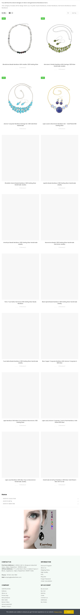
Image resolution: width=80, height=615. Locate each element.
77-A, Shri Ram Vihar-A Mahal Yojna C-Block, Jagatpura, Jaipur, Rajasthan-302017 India (20, 570)
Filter (3, 13)
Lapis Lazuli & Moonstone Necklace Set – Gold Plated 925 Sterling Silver (59, 124)
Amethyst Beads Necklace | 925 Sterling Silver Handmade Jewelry (20, 243)
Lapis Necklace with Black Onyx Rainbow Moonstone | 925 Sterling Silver (20, 421)
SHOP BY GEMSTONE (9, 504)
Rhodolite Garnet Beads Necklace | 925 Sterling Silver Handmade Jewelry (20, 184)
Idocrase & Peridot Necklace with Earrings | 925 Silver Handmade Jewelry (59, 65)
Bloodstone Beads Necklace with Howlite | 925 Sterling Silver (20, 64)
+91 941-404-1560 (12, 575)
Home (4, 494)
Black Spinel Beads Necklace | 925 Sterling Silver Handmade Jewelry (59, 302)
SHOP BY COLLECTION (9, 498)
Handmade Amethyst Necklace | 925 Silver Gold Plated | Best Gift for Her (59, 480)
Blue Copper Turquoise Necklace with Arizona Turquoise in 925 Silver (59, 362)
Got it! (68, 612)
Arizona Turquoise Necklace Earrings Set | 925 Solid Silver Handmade (20, 124)
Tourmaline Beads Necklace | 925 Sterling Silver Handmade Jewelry (20, 362)
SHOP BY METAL (7, 501)
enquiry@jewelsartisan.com (13, 577)
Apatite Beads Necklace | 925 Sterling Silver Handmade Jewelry (59, 184)
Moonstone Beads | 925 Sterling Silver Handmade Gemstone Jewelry (59, 243)
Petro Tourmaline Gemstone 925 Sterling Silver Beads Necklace (20, 302)
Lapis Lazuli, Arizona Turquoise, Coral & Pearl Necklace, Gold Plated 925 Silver (59, 421)
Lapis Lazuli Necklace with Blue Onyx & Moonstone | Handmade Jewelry (20, 480)
